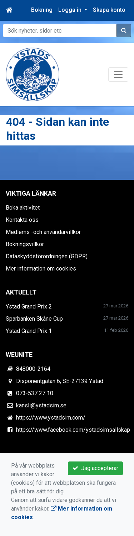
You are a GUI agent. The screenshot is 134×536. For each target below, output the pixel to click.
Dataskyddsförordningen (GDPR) (47, 256)
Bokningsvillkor (25, 244)
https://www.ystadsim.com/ (50, 417)
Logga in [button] (70, 9)
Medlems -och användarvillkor (43, 232)
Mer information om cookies (41, 268)
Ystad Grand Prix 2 (29, 306)
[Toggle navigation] (118, 74)
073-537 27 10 (34, 393)
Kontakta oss (22, 219)
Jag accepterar (95, 468)
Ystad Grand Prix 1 (29, 330)
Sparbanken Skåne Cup (34, 318)
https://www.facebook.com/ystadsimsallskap (73, 429)
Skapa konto (109, 9)
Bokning (42, 9)
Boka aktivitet (23, 207)
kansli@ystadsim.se (41, 405)
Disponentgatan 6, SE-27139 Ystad (59, 381)
